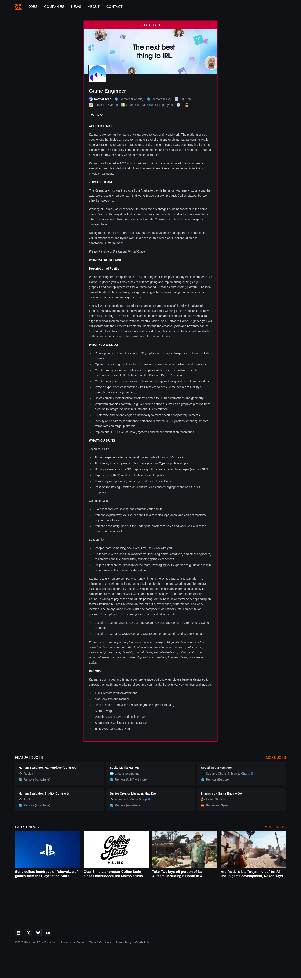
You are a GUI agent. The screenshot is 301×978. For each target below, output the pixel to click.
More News (275, 827)
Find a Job (50, 942)
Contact (114, 6)
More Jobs (276, 757)
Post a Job (66, 942)
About (94, 6)
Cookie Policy (143, 942)
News (76, 6)
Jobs (33, 6)
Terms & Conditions (100, 942)
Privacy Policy (123, 942)
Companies (54, 6)
